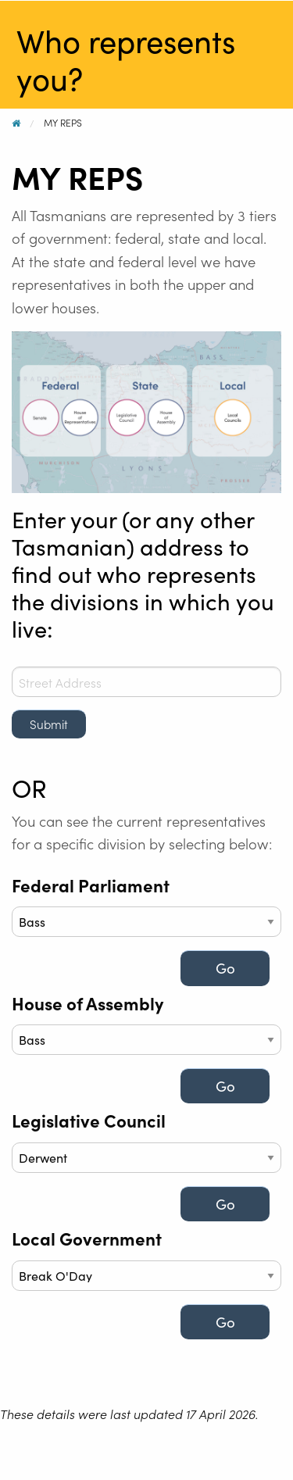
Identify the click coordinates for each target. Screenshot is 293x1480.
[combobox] (146, 682)
